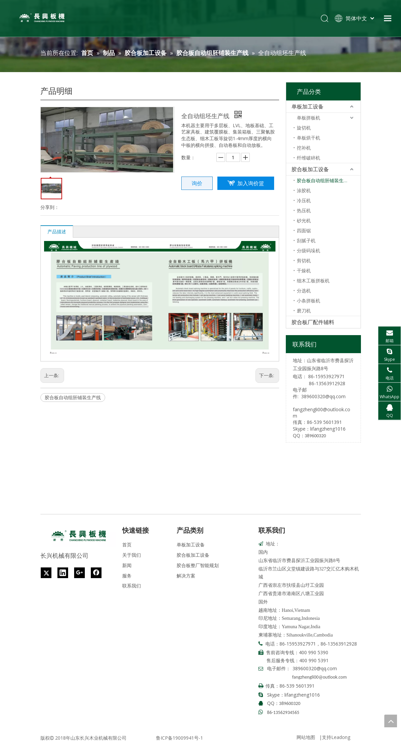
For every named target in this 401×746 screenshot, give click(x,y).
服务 (127, 575)
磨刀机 (304, 310)
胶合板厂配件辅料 (312, 322)
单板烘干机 (308, 138)
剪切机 (304, 260)
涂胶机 (304, 190)
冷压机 (304, 200)
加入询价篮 (250, 183)
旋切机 (304, 128)
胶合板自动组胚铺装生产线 (73, 397)
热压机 (304, 210)
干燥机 (304, 270)
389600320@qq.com (323, 396)
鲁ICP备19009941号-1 (179, 738)
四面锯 (304, 230)
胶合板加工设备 (310, 169)
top (390, 721)
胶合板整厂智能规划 (198, 565)
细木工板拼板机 (313, 280)
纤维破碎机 (308, 158)
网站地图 (305, 737)
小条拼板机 (308, 300)
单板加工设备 (307, 106)
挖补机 (304, 148)
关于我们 (131, 555)
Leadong (340, 737)
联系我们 (131, 585)
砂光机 (304, 220)
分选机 (304, 290)
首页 (127, 544)
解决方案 (186, 575)
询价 (197, 183)
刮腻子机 (306, 240)
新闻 (127, 565)
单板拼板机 (308, 117)
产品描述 (56, 231)
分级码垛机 (308, 250)
